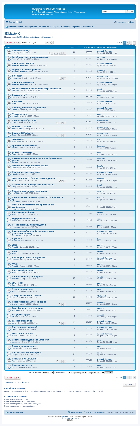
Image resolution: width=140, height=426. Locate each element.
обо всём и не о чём (22, 126)
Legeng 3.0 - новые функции (26, 70)
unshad (15, 116)
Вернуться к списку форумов (17, 382)
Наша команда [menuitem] (76, 412)
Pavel (14, 154)
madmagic (16, 227)
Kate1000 (15, 91)
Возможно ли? (19, 95)
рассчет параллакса (22, 321)
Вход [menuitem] (132, 22)
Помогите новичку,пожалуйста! (28, 276)
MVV (99, 340)
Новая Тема (11, 42)
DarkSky (15, 168)
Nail (13, 361)
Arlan (14, 291)
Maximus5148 (17, 241)
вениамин (16, 78)
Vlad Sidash (20, 37)
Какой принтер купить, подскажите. (30, 57)
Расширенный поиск (132, 11)
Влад (14, 135)
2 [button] (127, 43)
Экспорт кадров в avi (22, 289)
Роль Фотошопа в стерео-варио (28, 308)
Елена (14, 304)
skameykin (101, 70)
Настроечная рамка (22, 365)
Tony (14, 285)
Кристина (15, 148)
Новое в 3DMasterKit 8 (23, 82)
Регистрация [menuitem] (121, 22)
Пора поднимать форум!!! (25, 327)
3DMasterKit (12, 33)
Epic (98, 346)
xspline (14, 220)
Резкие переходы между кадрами (29, 225)
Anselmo (15, 310)
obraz (14, 323)
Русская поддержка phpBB (69, 418)
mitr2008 (15, 193)
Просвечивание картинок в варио (29, 302)
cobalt (99, 89)
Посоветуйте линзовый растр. (27, 352)
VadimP (15, 110)
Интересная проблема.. (24, 212)
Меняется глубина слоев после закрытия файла (36, 89)
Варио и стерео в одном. (24, 346)
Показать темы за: (40, 372)
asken (14, 348)
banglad (15, 354)
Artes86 (15, 103)
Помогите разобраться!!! (24, 120)
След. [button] (134, 43)
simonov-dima (102, 76)
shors (99, 205)
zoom (14, 251)
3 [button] (130, 43)
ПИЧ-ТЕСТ (17, 76)
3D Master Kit (18, 139)
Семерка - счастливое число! (26, 295)
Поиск (127, 11)
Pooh (99, 95)
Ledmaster (30, 37)
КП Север (16, 202)
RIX (13, 329)
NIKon (14, 316)
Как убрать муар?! (21, 314)
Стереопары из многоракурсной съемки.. (33, 185)
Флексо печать (19, 114)
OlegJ (14, 187)
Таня (14, 335)
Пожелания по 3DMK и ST (25, 359)
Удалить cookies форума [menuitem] (96, 412)
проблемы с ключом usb (24, 145)
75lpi (14, 245)
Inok (13, 53)
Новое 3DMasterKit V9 (23, 63)
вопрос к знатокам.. (22, 152)
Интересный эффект (22, 270)
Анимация (17, 101)
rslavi (14, 122)
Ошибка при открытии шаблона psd (30, 166)
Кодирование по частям (24, 218)
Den (98, 140)
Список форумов (15, 412)
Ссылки (12, 22)
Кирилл (15, 97)
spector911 (101, 179)
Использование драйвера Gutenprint (30, 340)
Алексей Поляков (104, 51)
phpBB (64, 417)
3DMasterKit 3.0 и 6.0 (22, 333)
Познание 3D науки (21, 51)
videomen (101, 302)
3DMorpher (17, 283)
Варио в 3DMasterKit (22, 133)
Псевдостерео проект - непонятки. (29, 191)
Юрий (14, 174)
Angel (14, 59)
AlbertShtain (16, 141)
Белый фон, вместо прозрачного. (29, 257)
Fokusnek (15, 260)
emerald (15, 163)
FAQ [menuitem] (20, 22)
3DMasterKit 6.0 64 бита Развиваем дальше (33, 178)
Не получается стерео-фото (26, 172)
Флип (14, 264)
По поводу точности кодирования (29, 107)
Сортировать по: (71, 372)
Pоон (14, 180)
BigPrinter (17, 238)
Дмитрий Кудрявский (44, 37)
